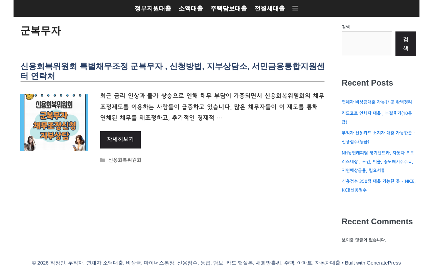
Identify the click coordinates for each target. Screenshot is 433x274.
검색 (346, 27)
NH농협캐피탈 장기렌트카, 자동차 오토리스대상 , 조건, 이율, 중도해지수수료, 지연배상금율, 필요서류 (378, 162)
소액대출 (191, 8)
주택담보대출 (228, 8)
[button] (295, 8)
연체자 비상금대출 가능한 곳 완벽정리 (377, 102)
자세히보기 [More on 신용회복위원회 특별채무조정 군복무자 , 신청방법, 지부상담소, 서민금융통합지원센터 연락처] (120, 140)
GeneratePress (384, 263)
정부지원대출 (153, 8)
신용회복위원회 (124, 161)
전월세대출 (269, 8)
